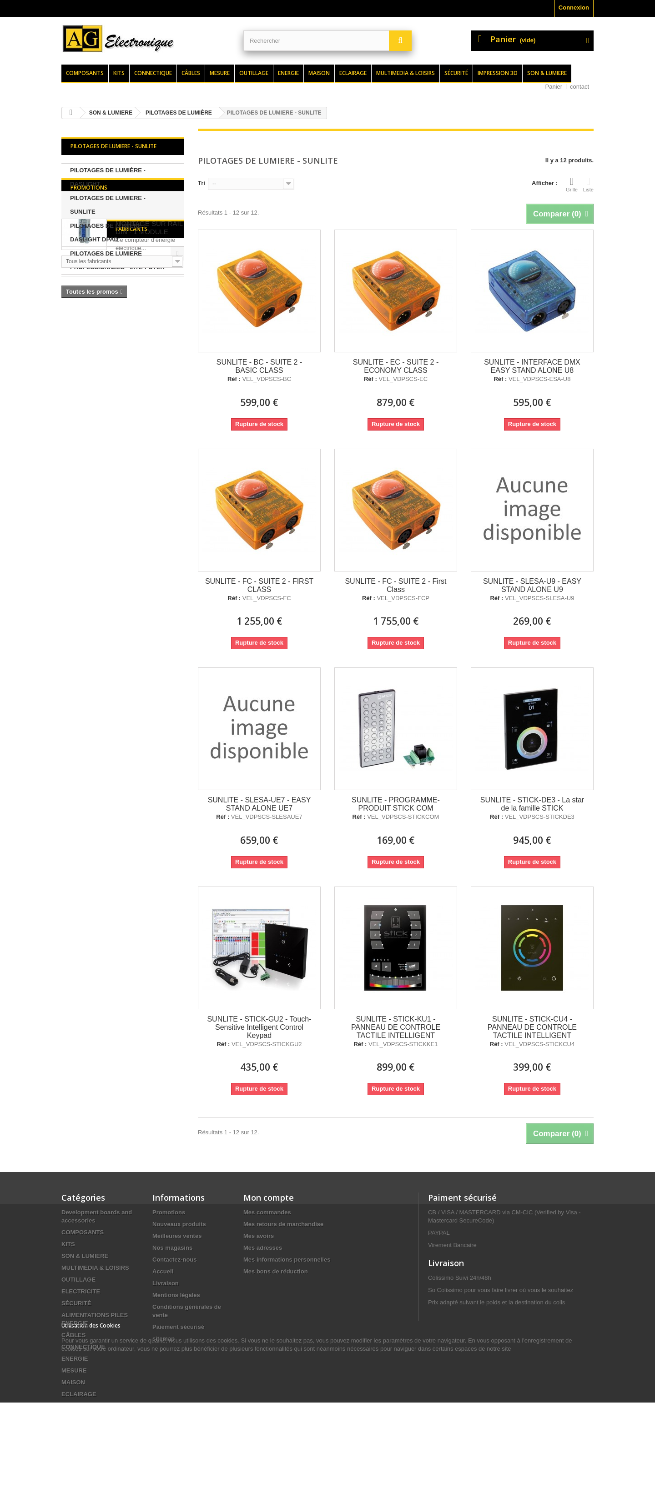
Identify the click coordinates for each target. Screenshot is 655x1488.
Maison (319, 73)
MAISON (73, 1382)
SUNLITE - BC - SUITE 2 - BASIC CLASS (259, 366)
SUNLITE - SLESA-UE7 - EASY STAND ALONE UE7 (259, 804)
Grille (572, 184)
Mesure (220, 73)
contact (579, 86)
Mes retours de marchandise (283, 1224)
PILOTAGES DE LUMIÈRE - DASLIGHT (108, 177)
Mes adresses (262, 1247)
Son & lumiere (547, 73)
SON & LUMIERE (84, 1256)
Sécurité (456, 73)
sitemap (163, 1338)
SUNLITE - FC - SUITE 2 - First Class (395, 585)
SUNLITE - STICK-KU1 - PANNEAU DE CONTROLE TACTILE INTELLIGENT (395, 1027)
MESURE (74, 1370)
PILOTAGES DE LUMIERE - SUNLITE (108, 205)
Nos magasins (172, 1247)
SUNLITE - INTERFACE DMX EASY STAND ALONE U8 (532, 366)
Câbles (190, 73)
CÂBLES (73, 1335)
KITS (68, 1244)
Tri (201, 183)
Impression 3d (498, 73)
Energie (288, 73)
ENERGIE (74, 1358)
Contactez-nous (174, 1259)
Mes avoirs (258, 1235)
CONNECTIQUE (83, 1346)
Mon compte (268, 1197)
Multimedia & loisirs (405, 73)
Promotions (89, 297)
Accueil (162, 1271)
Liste (588, 184)
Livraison (165, 1283)
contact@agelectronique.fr (500, 1373)
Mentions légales (176, 1295)
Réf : (234, 379)
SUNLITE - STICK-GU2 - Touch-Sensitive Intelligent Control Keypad (259, 1027)
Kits (119, 73)
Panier (554, 86)
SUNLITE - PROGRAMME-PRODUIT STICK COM (396, 804)
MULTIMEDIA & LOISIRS (95, 1267)
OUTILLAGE (78, 1279)
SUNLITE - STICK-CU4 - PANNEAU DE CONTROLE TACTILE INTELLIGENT (532, 1027)
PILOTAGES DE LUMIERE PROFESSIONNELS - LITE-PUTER (117, 260)
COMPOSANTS (82, 1232)
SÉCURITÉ (76, 1303)
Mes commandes (267, 1212)
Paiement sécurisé (178, 1326)
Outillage (253, 73)
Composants (85, 73)
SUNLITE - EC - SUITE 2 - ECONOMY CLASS (395, 366)
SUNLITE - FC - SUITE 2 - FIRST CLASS (259, 585)
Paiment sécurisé (462, 1197)
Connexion (574, 7)
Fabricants (86, 431)
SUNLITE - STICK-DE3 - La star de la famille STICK (532, 804)
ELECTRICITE (80, 1291)
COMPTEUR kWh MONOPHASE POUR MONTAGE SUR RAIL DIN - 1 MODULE (149, 329)
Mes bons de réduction (275, 1271)
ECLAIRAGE (78, 1394)
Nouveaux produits (179, 1224)
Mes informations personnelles (286, 1259)
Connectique (153, 73)
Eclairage (353, 73)
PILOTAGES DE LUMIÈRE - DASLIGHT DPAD (108, 232)
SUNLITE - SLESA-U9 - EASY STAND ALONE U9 (532, 585)
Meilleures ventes (177, 1235)
